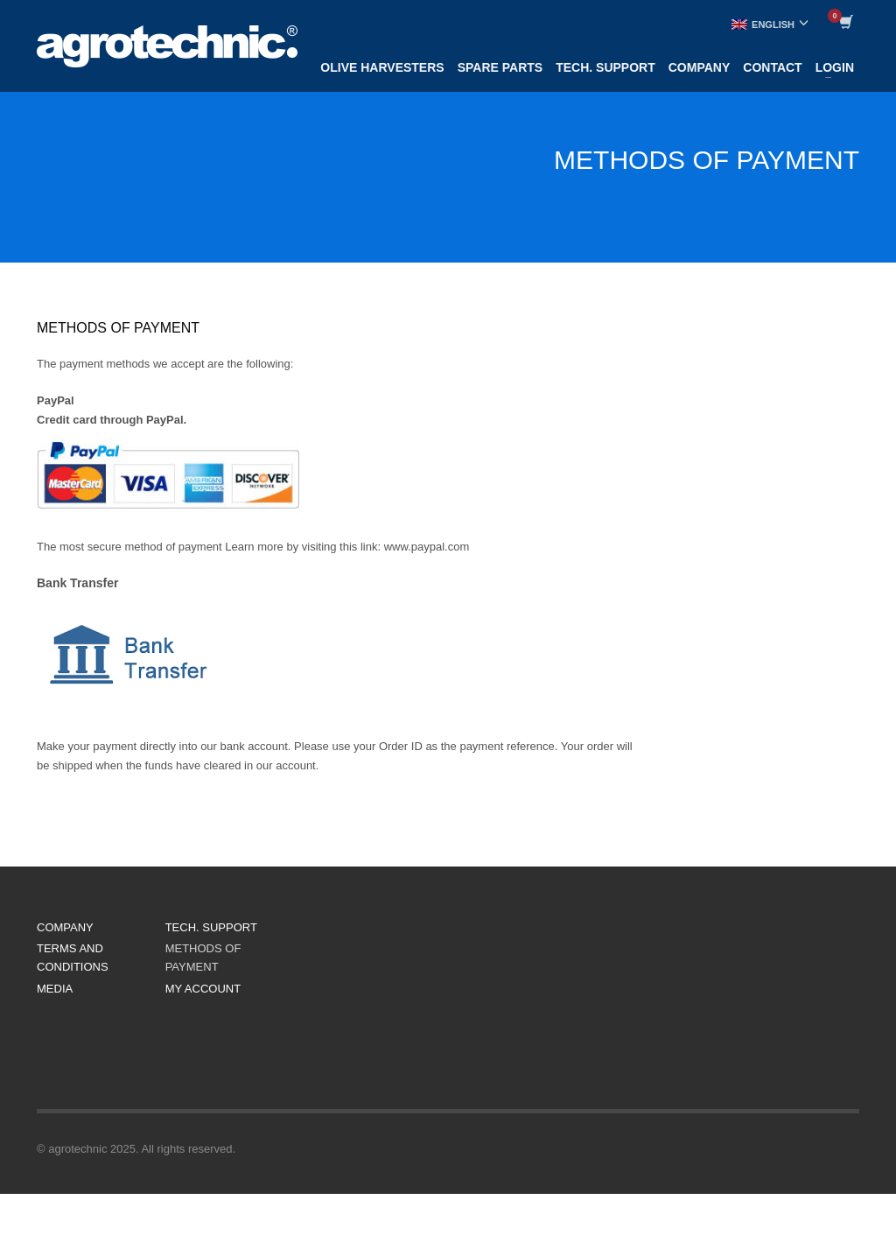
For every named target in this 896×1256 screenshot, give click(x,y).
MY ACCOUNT (203, 988)
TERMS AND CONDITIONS (72, 957)
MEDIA (55, 988)
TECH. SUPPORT (211, 927)
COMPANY (65, 927)
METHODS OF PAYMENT (203, 957)
